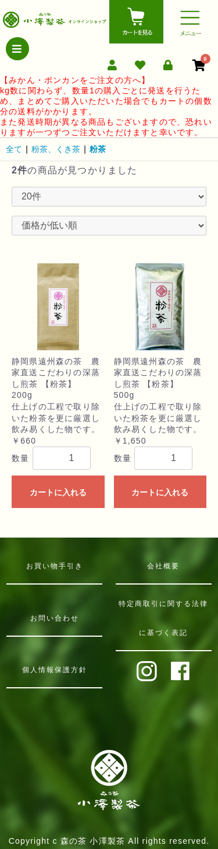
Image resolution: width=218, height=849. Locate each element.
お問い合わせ (54, 618)
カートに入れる (58, 492)
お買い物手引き (54, 566)
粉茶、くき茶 (55, 149)
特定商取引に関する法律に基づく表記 (163, 618)
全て (14, 149)
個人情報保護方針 (54, 670)
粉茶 (98, 149)
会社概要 (163, 566)
